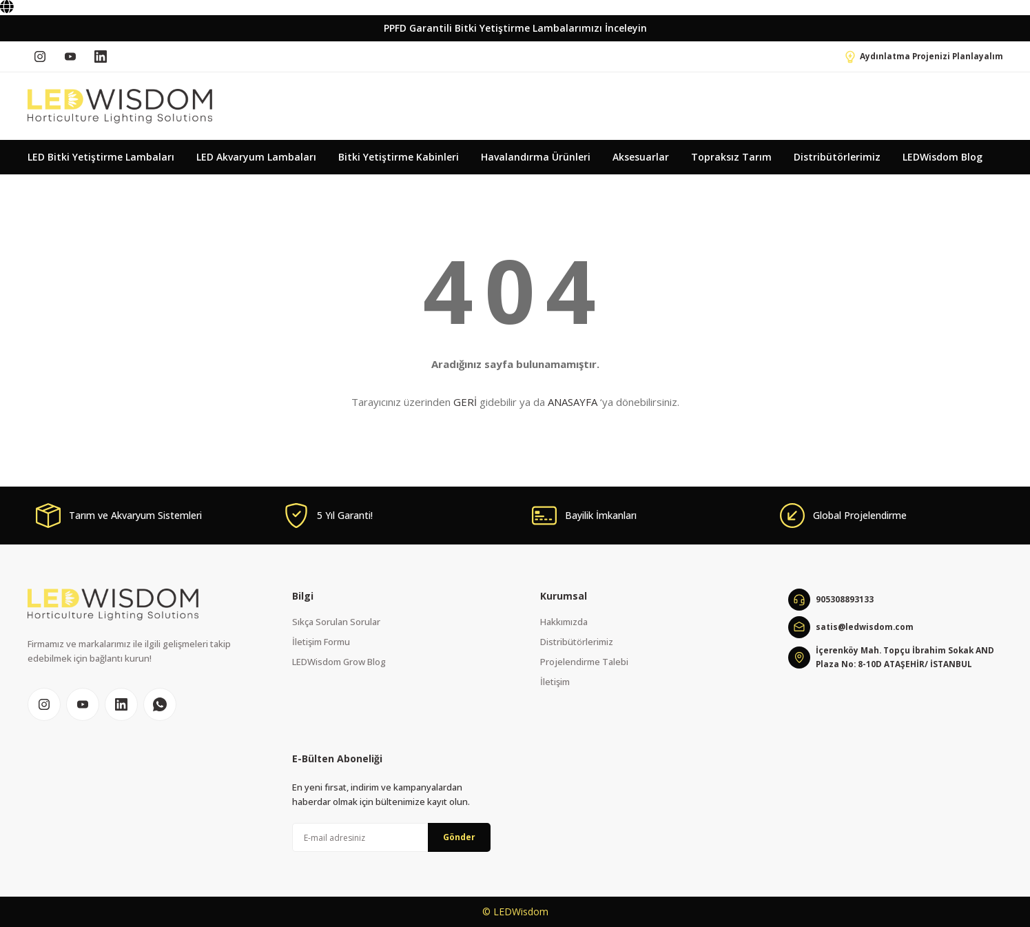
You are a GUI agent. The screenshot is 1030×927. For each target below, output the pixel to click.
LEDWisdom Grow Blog (339, 661)
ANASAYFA (572, 402)
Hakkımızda (564, 621)
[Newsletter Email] (391, 837)
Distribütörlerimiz (576, 641)
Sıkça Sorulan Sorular (336, 621)
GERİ (465, 402)
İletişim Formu (321, 641)
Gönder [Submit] (459, 837)
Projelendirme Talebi (584, 661)
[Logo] (120, 106)
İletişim (555, 681)
